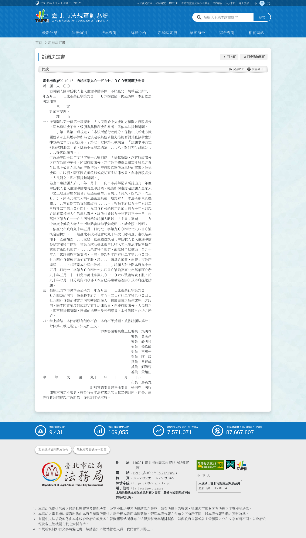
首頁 (38, 42)
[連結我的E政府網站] (230, 465)
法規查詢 (108, 33)
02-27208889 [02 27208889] (166, 473)
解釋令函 (138, 33)
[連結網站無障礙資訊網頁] (210, 465)
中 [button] (262, 3)
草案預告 (197, 33)
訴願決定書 (167, 33)
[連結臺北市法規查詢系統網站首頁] (72, 16)
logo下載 (230, 3)
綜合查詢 (226, 33)
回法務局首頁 (144, 3)
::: (2, 40)
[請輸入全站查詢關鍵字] (228, 18)
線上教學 (244, 3)
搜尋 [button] (262, 17)
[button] (229, 57)
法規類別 (79, 33)
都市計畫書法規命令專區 (195, 3)
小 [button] (255, 3)
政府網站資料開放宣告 (53, 449)
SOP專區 (217, 3)
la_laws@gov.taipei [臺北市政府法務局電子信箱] (148, 488)
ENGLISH (173, 3)
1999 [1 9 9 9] (136, 473)
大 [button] (268, 3)
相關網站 (256, 33)
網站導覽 (161, 3)
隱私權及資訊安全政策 (91, 449)
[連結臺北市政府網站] (241, 465)
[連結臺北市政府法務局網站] (72, 474)
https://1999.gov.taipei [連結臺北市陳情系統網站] (152, 483)
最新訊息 (49, 33)
